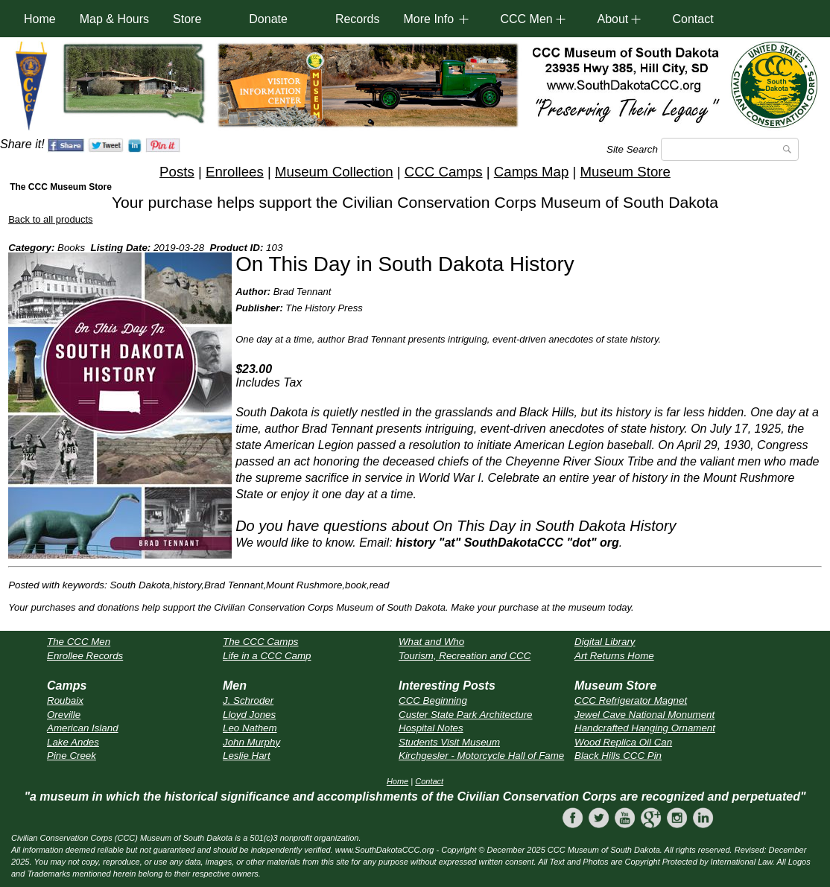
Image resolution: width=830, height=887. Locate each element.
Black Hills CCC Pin (618, 755)
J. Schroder (248, 700)
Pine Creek (71, 755)
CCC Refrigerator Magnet (630, 700)
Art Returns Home (614, 655)
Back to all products (50, 219)
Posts (176, 171)
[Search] (730, 149)
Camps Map (531, 171)
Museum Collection (334, 171)
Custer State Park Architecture (466, 714)
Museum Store (625, 171)
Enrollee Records (85, 655)
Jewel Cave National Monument (644, 714)
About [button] (612, 19)
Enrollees (235, 171)
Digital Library (604, 641)
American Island (82, 728)
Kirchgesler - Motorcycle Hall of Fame (481, 755)
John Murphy (251, 742)
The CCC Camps (260, 641)
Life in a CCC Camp (267, 655)
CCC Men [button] (526, 19)
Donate (268, 19)
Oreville (63, 714)
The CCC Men (78, 641)
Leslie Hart (246, 755)
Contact (692, 19)
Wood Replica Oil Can (623, 742)
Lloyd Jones (249, 714)
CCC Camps (444, 171)
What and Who (431, 641)
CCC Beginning (433, 700)
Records (357, 19)
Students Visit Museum (449, 742)
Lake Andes (73, 742)
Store (187, 19)
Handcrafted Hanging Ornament (644, 728)
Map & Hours (114, 19)
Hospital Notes (431, 728)
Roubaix (65, 700)
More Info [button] (428, 19)
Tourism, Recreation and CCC (464, 655)
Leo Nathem (250, 728)
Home (40, 19)
